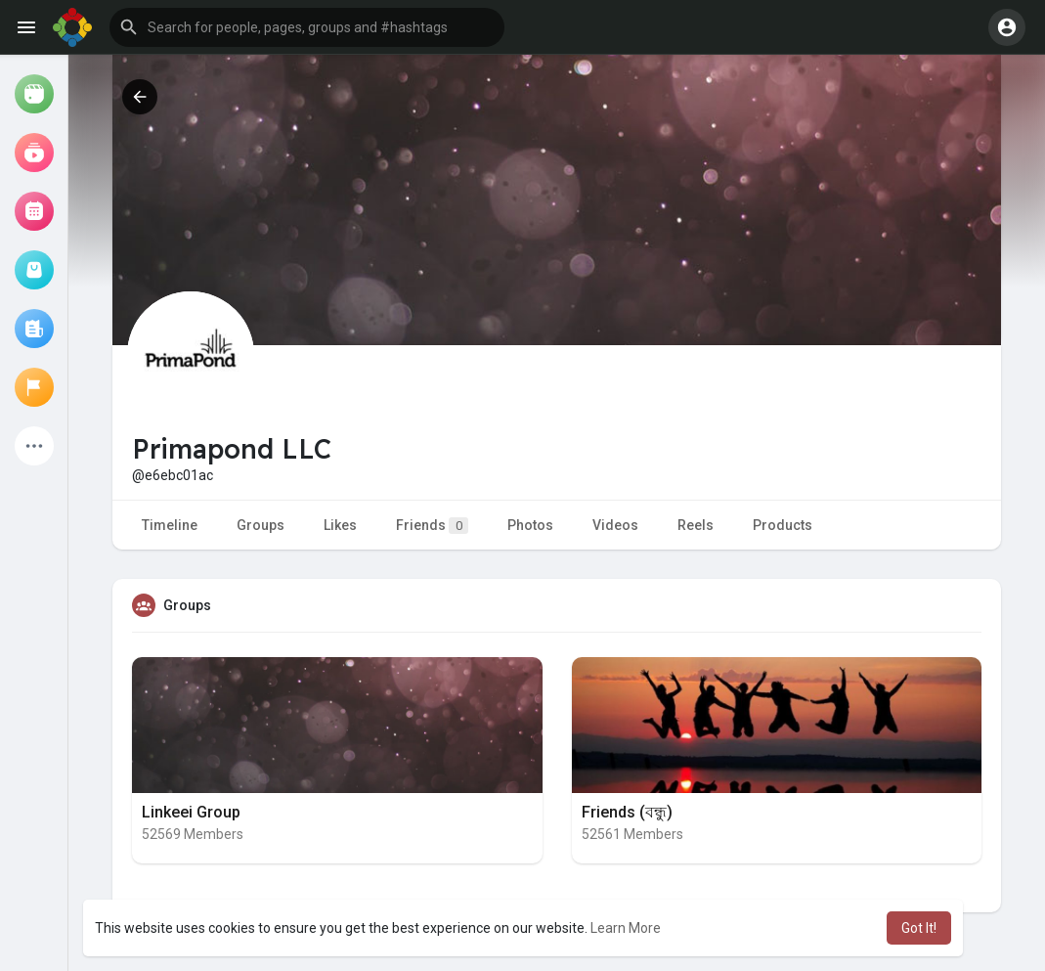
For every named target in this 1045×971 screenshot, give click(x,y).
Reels (695, 525)
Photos (530, 525)
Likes (340, 525)
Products (782, 525)
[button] (306, 27)
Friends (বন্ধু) (627, 812)
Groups (260, 525)
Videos (615, 525)
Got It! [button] (918, 928)
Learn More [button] (625, 928)
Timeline (169, 525)
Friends (432, 525)
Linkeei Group (191, 812)
